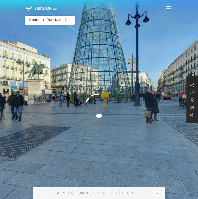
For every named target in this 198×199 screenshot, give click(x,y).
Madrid (34, 20)
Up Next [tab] (128, 193)
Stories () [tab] (64, 193)
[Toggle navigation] (168, 8)
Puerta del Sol (58, 20)
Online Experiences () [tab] (98, 193)
